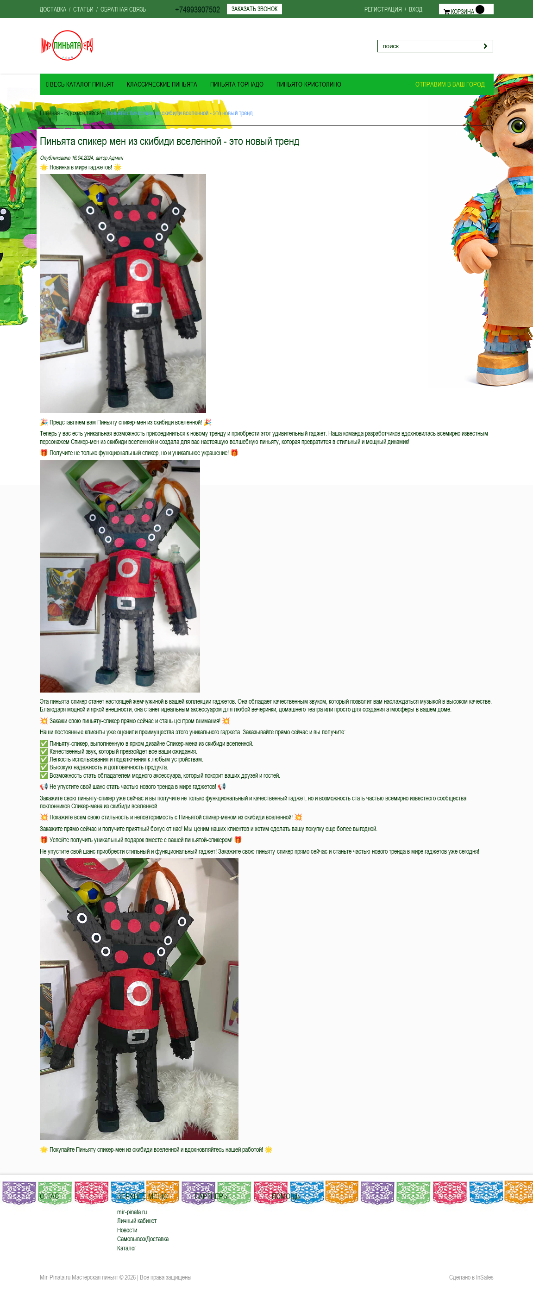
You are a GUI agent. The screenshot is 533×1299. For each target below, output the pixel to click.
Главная (50, 113)
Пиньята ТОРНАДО (236, 84)
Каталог (126, 1248)
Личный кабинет (137, 1220)
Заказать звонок (254, 9)
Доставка (53, 9)
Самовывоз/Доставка (143, 1238)
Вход (415, 9)
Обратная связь (123, 9)
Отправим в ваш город (450, 84)
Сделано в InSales (471, 1277)
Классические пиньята (162, 84)
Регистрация (383, 9)
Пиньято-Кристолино (308, 84)
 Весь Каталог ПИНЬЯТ (80, 84)
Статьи (83, 9)
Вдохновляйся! (82, 113)
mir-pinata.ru (132, 1212)
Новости (127, 1230)
